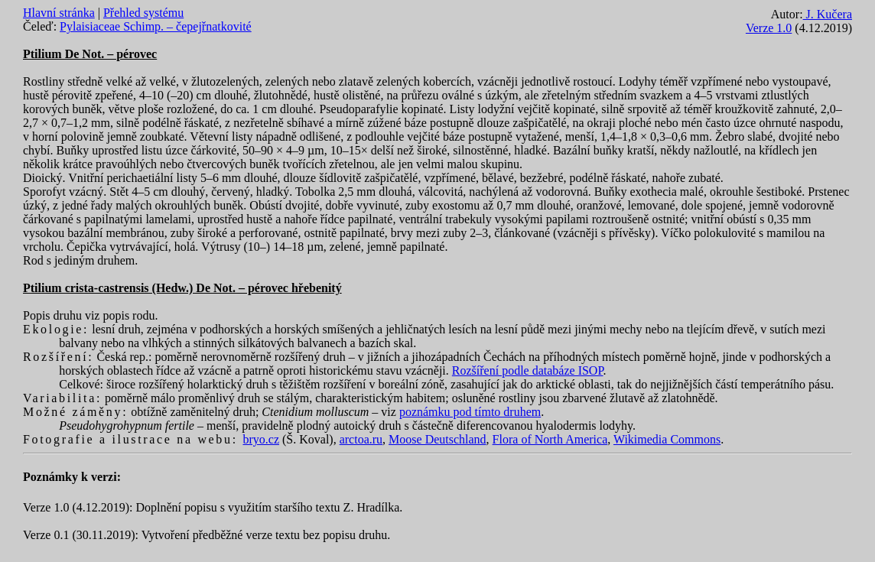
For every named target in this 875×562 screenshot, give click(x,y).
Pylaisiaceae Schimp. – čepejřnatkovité (156, 26)
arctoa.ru (361, 439)
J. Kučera (827, 14)
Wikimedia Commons (666, 439)
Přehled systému (143, 12)
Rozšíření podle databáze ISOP (527, 370)
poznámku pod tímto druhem (470, 411)
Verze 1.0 (769, 27)
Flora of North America (550, 439)
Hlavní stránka (59, 12)
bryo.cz (260, 439)
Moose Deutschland (437, 439)
